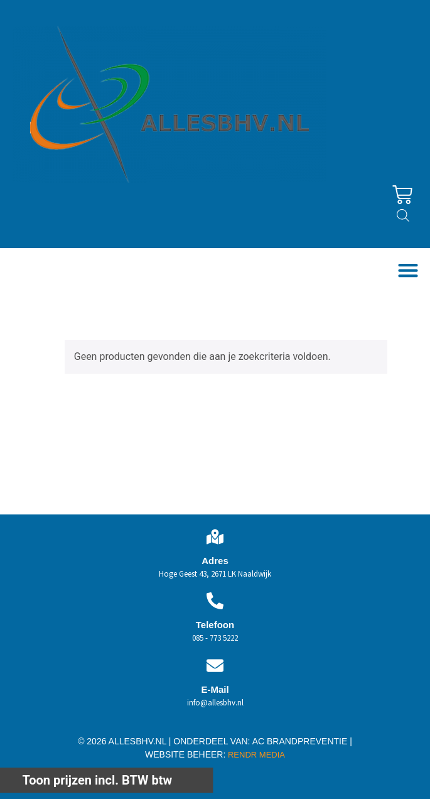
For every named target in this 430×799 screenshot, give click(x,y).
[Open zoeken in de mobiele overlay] (403, 215)
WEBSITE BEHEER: (185, 754)
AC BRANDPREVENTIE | (302, 741)
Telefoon (215, 624)
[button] (408, 270)
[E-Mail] (215, 665)
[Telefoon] (215, 600)
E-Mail (214, 689)
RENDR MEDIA (255, 754)
